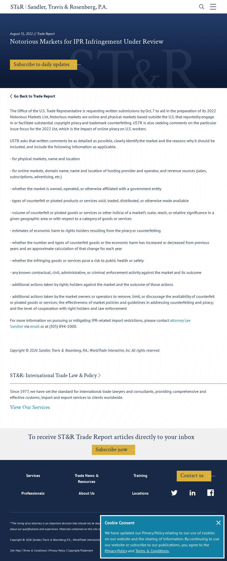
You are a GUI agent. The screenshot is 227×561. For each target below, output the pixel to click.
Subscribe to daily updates (41, 64)
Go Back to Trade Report (32, 96)
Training (140, 475)
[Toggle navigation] (214, 7)
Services (33, 475)
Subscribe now (111, 449)
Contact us (192, 475)
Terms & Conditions (152, 550)
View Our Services (30, 407)
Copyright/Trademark (80, 550)
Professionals (33, 493)
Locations (140, 493)
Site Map (15, 550)
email (35, 326)
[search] (201, 7)
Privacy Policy (116, 550)
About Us (87, 493)
